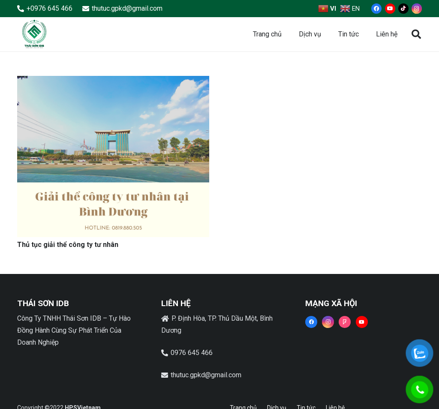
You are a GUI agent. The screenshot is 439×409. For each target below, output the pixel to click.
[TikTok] (403, 8)
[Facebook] (376, 8)
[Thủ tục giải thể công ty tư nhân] (113, 82)
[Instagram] (417, 8)
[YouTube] (390, 8)
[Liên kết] (34, 34)
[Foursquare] (345, 322)
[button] (416, 34)
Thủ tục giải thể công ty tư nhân (67, 245)
